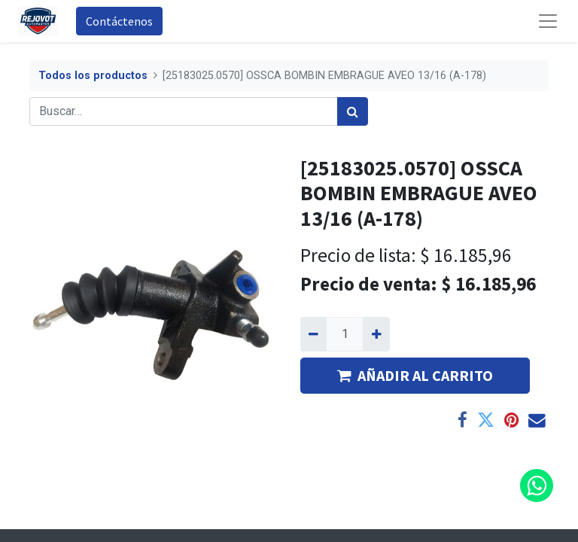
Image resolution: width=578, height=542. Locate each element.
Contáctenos (119, 21)
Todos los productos (93, 75)
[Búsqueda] (352, 111)
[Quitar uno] (313, 334)
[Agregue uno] (376, 334)
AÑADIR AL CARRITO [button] (415, 375)
